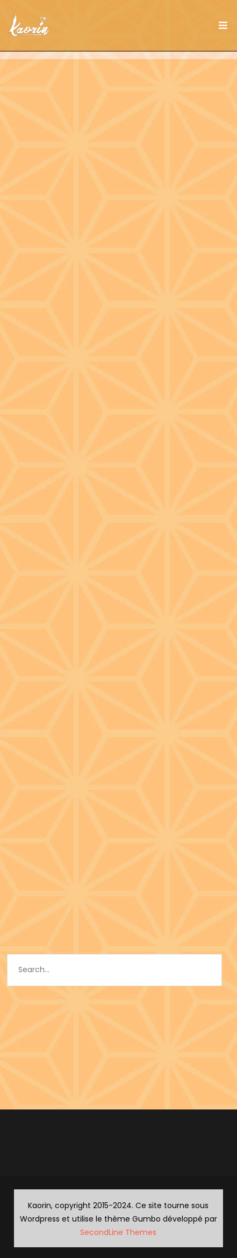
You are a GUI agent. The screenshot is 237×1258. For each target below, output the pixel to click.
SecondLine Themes (118, 1232)
